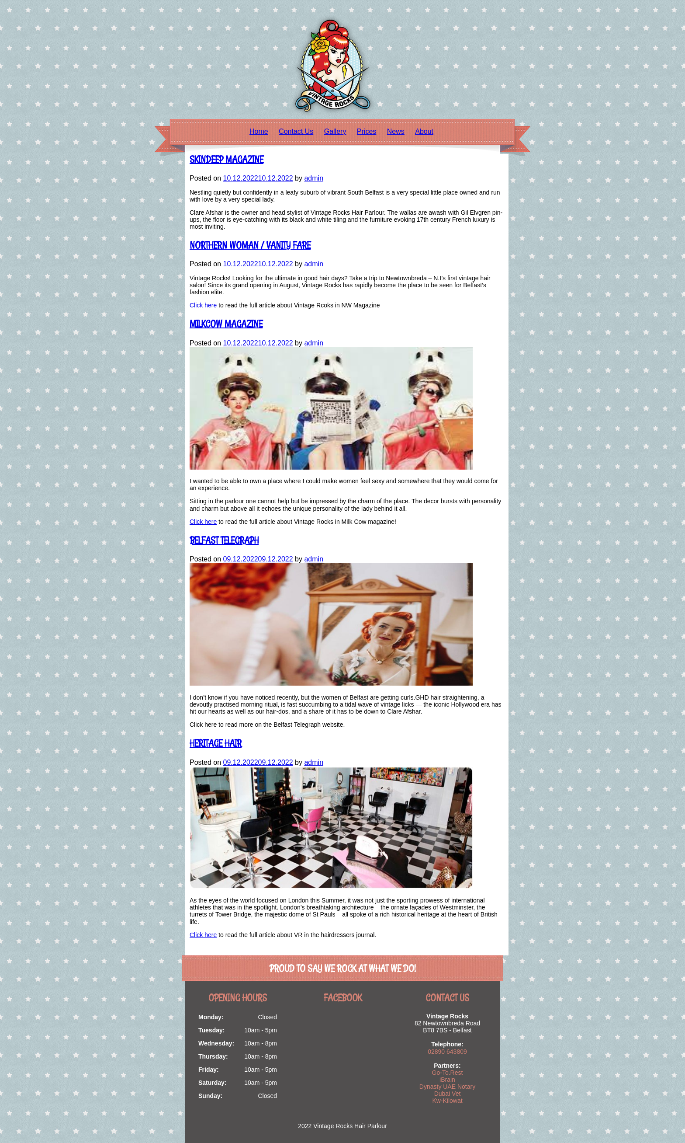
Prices (366, 131)
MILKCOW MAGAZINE (226, 324)
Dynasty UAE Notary (447, 1086)
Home (258, 131)
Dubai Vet (447, 1093)
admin (313, 178)
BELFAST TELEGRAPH (224, 540)
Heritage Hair (216, 743)
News (396, 131)
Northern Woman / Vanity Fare (250, 245)
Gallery (335, 131)
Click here (203, 305)
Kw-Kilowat (447, 1100)
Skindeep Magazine (226, 159)
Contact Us (296, 131)
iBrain (447, 1079)
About (424, 131)
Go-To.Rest (447, 1072)
